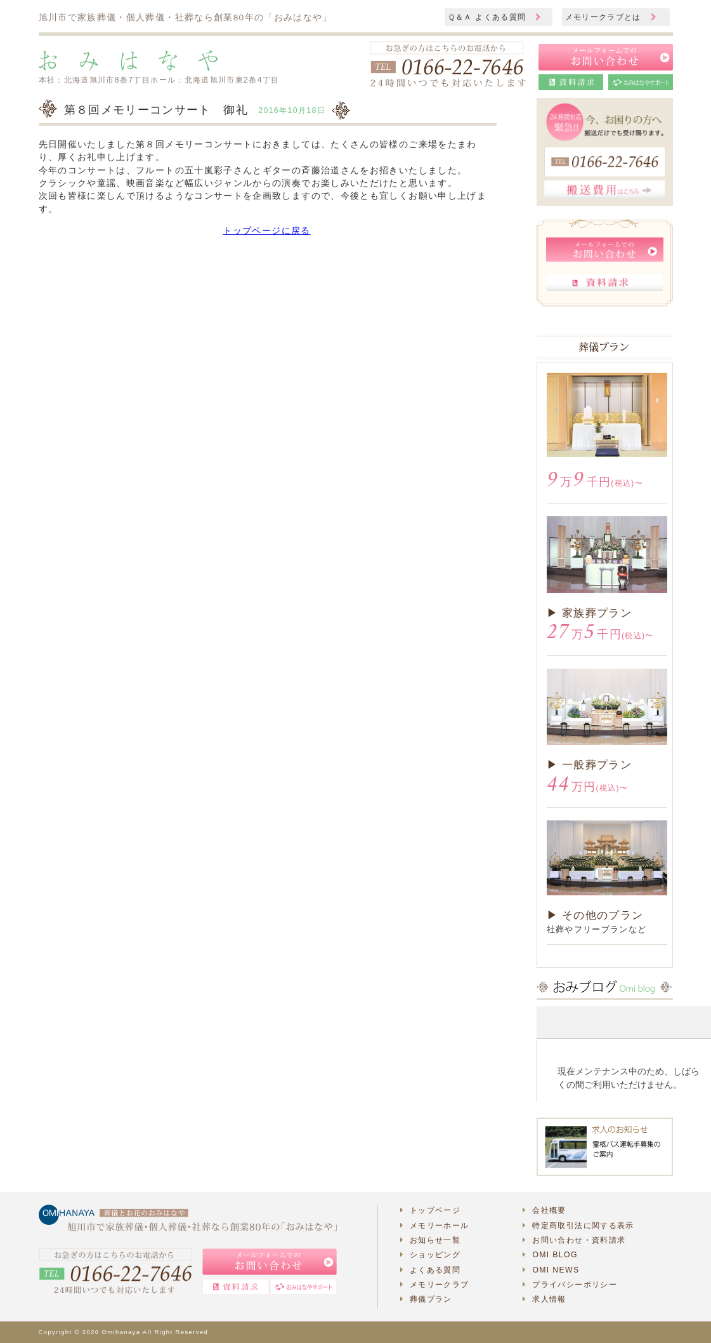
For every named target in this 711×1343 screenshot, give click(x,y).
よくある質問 (430, 1270)
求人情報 (544, 1299)
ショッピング (430, 1254)
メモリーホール (434, 1225)
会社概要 (544, 1210)
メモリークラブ (434, 1284)
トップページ (430, 1210)
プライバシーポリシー (570, 1284)
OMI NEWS (551, 1270)
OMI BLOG (550, 1254)
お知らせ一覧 (430, 1240)
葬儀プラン (426, 1299)
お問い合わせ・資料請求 (574, 1240)
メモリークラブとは (611, 17)
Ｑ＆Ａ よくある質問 (495, 17)
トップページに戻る (266, 231)
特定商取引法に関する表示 (578, 1225)
